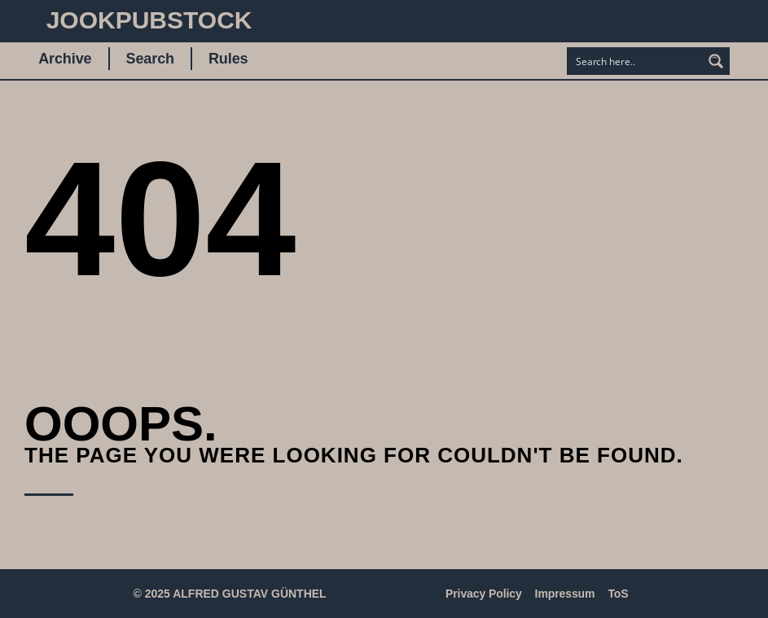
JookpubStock (149, 20)
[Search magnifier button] (716, 61)
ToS (618, 593)
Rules (228, 58)
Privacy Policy (483, 593)
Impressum (565, 593)
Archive (64, 58)
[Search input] (635, 61)
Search (150, 58)
